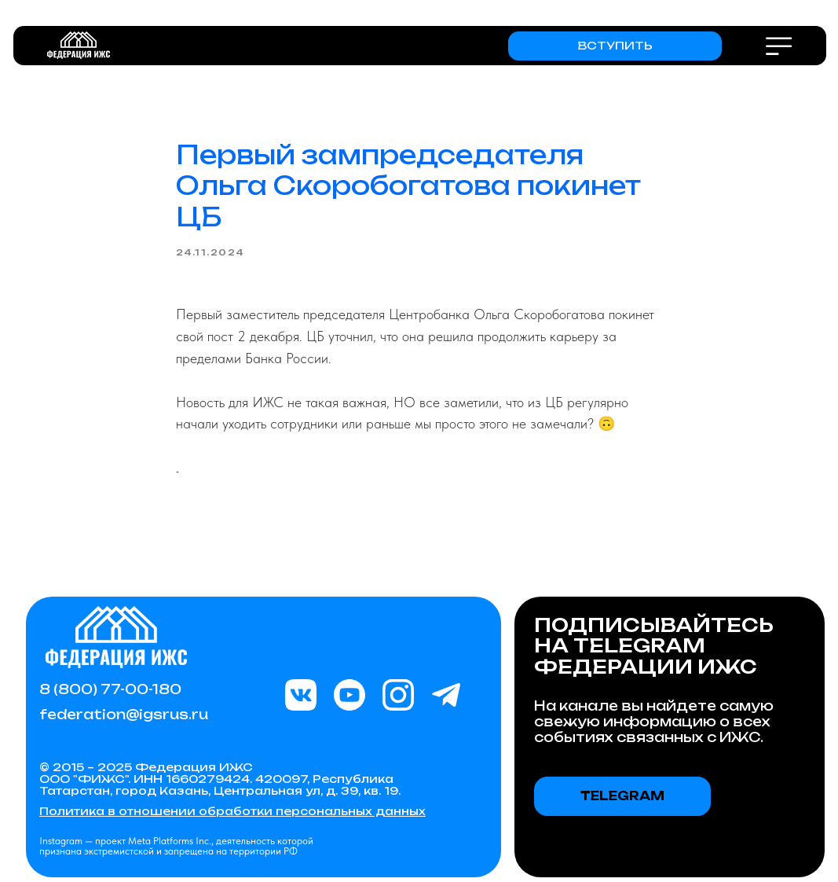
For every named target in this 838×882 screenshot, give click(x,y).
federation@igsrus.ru (123, 714)
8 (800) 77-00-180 (110, 689)
